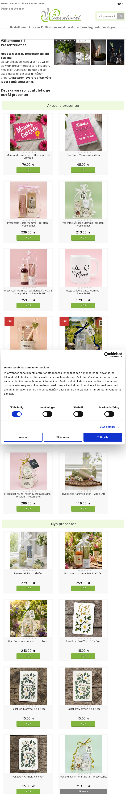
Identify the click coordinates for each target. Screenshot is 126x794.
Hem (110, 32)
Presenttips (95, 32)
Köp (16, 169)
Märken (70, 40)
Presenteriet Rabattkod (14, 773)
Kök (120, 32)
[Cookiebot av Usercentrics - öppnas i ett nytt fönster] (107, 354)
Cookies (5, 752)
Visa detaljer (107, 426)
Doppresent (8, 784)
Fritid (47, 40)
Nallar (4, 778)
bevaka (109, 452)
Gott (58, 40)
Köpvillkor (6, 763)
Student (52, 32)
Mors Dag (15, 32)
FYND (81, 40)
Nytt (4, 32)
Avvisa (23, 437)
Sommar (63, 32)
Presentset (77, 32)
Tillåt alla (102, 437)
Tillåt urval (63, 437)
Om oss (5, 768)
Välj (16, 532)
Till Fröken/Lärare (35, 32)
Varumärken (8, 757)
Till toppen (63, 740)
